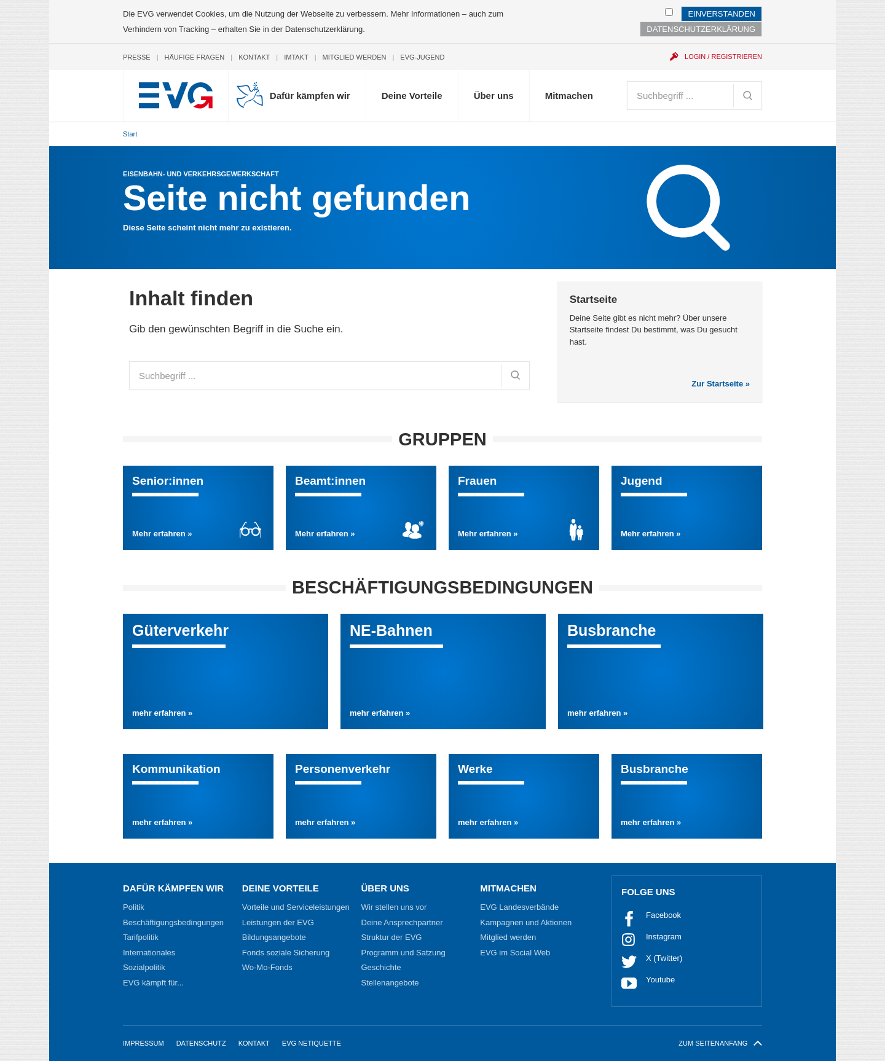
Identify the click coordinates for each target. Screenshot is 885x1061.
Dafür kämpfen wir (310, 95)
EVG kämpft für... (153, 982)
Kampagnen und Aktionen (526, 922)
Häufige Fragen (195, 57)
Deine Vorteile (412, 95)
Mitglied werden (355, 57)
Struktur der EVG (391, 937)
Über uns (494, 95)
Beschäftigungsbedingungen (173, 922)
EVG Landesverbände (519, 907)
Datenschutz (201, 1043)
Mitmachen (569, 95)
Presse (137, 57)
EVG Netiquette (311, 1043)
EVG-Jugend (422, 57)
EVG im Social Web (515, 952)
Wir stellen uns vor (394, 907)
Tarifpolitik (141, 937)
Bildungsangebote (274, 937)
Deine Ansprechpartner (402, 922)
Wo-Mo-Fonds (267, 967)
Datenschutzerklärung (324, 29)
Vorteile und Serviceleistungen (296, 907)
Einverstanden (721, 13)
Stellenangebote (390, 982)
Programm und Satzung (403, 952)
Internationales (149, 952)
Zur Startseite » (720, 383)
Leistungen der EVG (278, 922)
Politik (133, 907)
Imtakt (296, 57)
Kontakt (254, 57)
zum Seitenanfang (720, 1043)
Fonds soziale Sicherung (285, 952)
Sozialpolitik (144, 967)
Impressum (143, 1043)
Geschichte (381, 967)
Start (130, 134)
